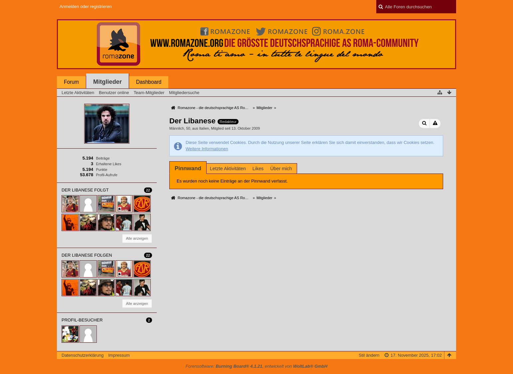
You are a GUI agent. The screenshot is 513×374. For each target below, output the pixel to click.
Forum (71, 82)
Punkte (101, 170)
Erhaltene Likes (108, 164)
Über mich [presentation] (281, 168)
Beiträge (102, 158)
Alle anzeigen (137, 238)
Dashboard (148, 82)
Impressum (118, 355)
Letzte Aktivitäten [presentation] (228, 168)
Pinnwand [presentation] (188, 168)
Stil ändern (369, 355)
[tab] (188, 168)
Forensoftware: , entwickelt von (256, 366)
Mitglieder (107, 81)
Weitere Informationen (207, 148)
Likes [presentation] (258, 168)
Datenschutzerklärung (82, 355)
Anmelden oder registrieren (86, 6)
